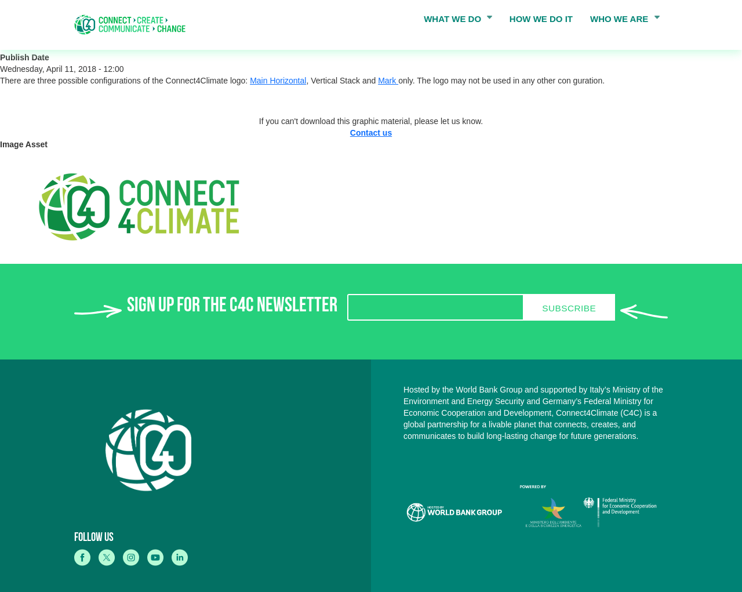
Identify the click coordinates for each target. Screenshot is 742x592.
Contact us (371, 132)
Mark (388, 80)
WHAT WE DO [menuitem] (454, 21)
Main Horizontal (278, 80)
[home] (134, 24)
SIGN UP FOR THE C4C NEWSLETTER (232, 307)
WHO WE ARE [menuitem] (621, 21)
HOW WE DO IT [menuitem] (541, 19)
